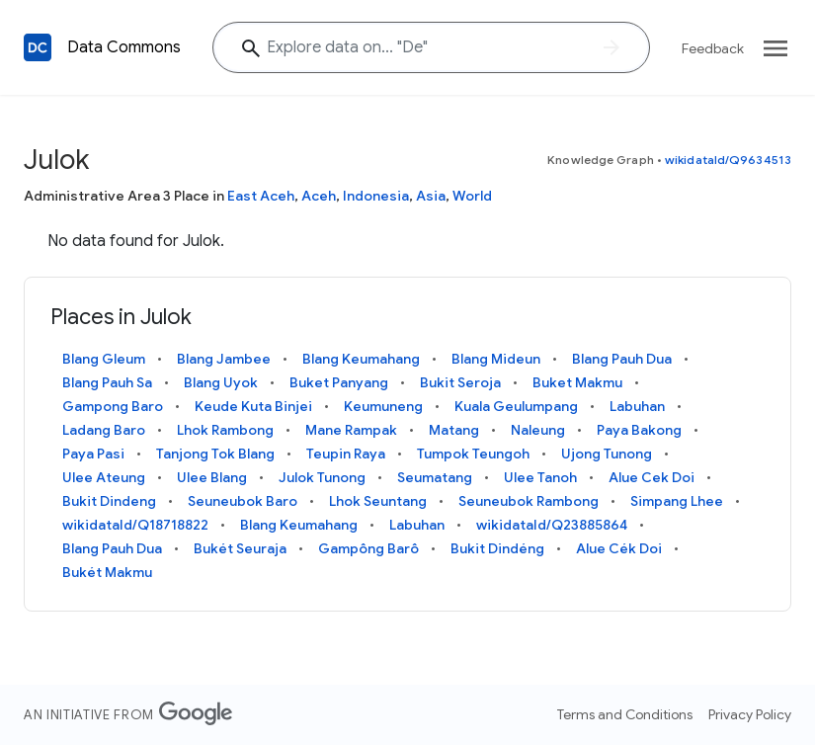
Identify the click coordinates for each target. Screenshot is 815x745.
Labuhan (637, 406)
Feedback (713, 48)
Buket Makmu (577, 382)
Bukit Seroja (460, 382)
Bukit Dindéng (497, 548)
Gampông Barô (368, 548)
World (472, 196)
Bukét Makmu (107, 572)
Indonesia (376, 196)
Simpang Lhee (676, 501)
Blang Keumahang (361, 359)
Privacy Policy (749, 714)
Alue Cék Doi (619, 548)
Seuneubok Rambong (528, 501)
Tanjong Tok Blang (215, 453)
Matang (454, 430)
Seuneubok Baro (242, 501)
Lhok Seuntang (378, 501)
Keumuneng (383, 406)
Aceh (318, 196)
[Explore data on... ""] (431, 47)
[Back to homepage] (37, 47)
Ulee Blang (212, 477)
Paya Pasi (93, 453)
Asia (431, 196)
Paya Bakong (639, 430)
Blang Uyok (221, 382)
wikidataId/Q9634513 (728, 159)
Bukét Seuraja (240, 548)
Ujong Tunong (606, 453)
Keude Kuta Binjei (253, 406)
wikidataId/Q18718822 (135, 525)
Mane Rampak (351, 430)
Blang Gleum (103, 359)
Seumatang (434, 477)
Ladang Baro (103, 430)
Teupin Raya (345, 453)
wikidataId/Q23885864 (551, 525)
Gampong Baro (112, 406)
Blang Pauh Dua (622, 359)
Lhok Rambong (225, 430)
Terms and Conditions (625, 714)
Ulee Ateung (103, 477)
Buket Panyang (338, 382)
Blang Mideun (495, 359)
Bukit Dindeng (109, 501)
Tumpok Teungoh (473, 453)
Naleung (538, 430)
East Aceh (260, 196)
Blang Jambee (224, 359)
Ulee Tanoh (540, 477)
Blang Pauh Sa (107, 382)
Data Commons (124, 47)
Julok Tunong (322, 477)
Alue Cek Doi (651, 477)
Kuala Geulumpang (516, 406)
